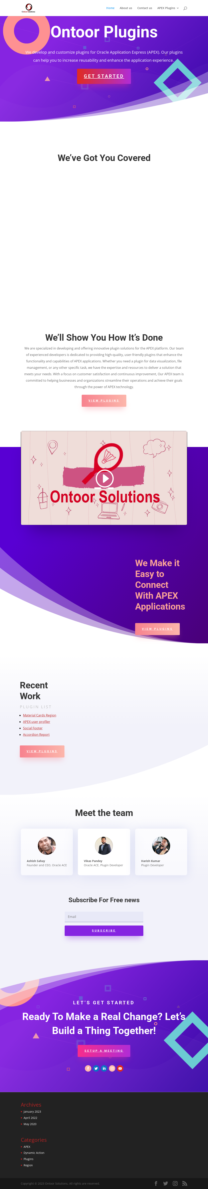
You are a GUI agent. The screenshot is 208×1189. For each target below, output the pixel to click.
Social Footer (33, 728)
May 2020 (30, 1124)
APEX (27, 1147)
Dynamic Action (34, 1153)
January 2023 (32, 1111)
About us (126, 8)
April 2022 (30, 1118)
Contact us (144, 8)
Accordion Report (36, 734)
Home (110, 8)
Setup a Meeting (104, 1050)
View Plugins (104, 400)
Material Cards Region (39, 715)
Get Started (104, 76)
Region (28, 1165)
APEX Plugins (166, 8)
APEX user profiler (36, 722)
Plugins (28, 1159)
